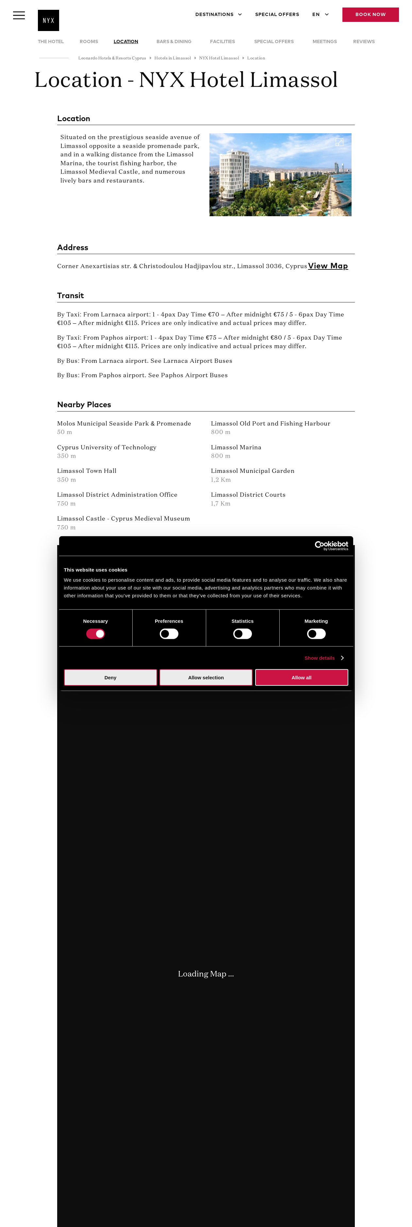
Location (126, 42)
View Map (328, 266)
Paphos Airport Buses (194, 376)
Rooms (89, 42)
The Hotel (51, 42)
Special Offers (277, 14)
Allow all (302, 677)
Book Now (370, 14)
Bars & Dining (174, 42)
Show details (320, 657)
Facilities (222, 42)
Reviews (364, 42)
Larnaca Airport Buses (198, 361)
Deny (111, 677)
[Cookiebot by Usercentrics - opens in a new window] (319, 546)
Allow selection (206, 677)
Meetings (325, 42)
